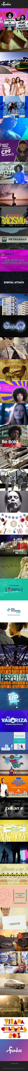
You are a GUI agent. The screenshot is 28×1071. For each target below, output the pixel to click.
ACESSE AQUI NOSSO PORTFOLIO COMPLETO (14, 1068)
